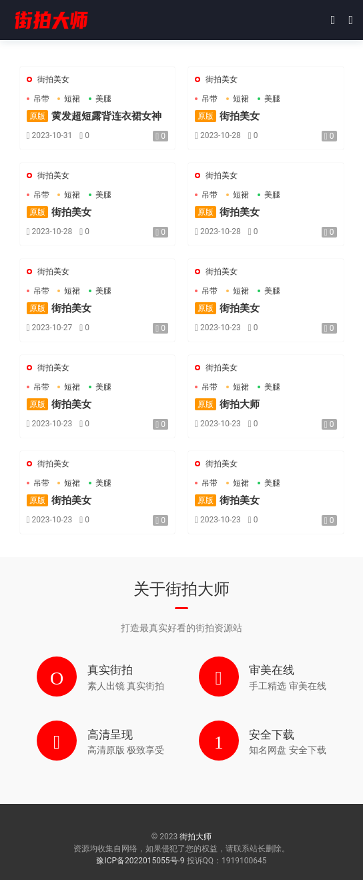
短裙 (72, 98)
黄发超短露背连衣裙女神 (94, 116)
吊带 (41, 98)
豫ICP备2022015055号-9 (141, 860)
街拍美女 (53, 79)
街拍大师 (50, 20)
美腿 (103, 98)
